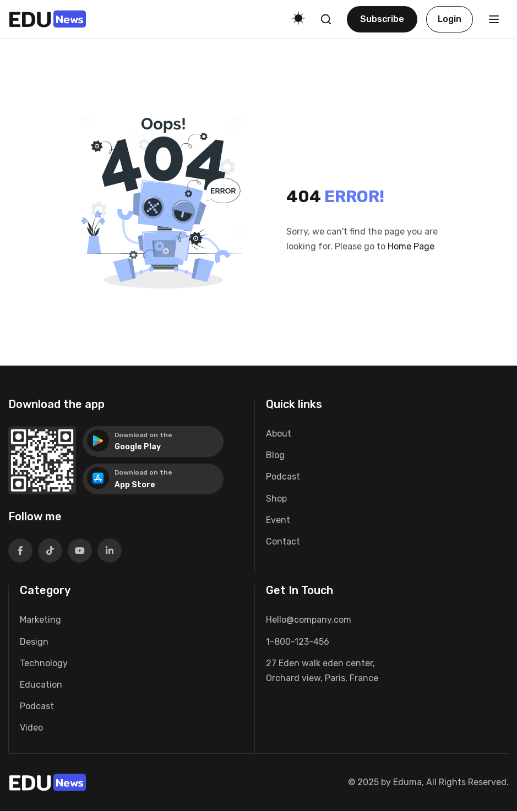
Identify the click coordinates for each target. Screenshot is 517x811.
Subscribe (382, 19)
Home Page (411, 246)
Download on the (143, 435)
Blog (275, 455)
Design (34, 641)
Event (278, 520)
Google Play (138, 446)
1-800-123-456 (297, 641)
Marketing (40, 619)
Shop (276, 498)
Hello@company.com (308, 619)
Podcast (283, 476)
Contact (283, 541)
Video (31, 727)
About (278, 433)
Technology (44, 663)
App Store (135, 484)
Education (41, 684)
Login (449, 19)
